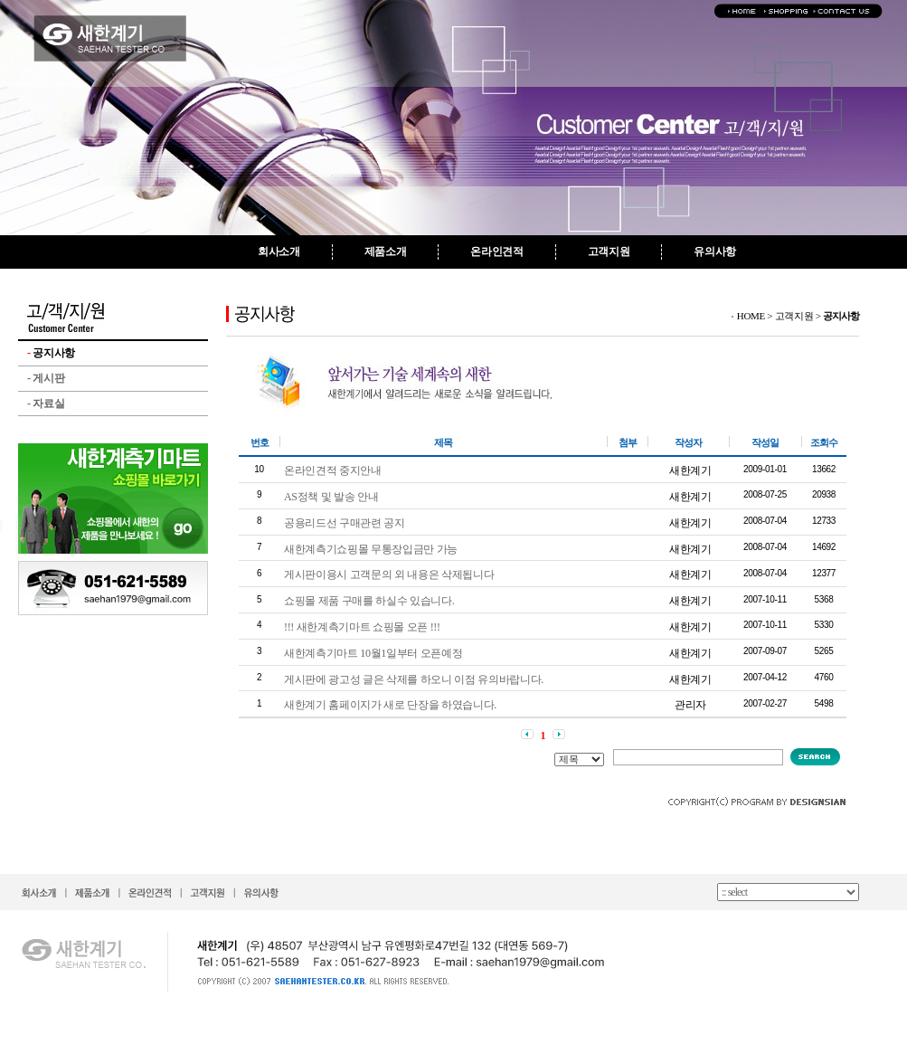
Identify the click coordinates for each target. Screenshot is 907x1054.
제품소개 (385, 251)
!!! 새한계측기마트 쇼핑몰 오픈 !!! (362, 627)
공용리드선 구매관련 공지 (344, 523)
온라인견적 (496, 251)
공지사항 (51, 353)
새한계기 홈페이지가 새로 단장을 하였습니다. (390, 704)
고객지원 (609, 251)
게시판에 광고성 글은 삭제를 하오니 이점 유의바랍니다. (413, 679)
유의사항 (715, 251)
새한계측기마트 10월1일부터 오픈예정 (373, 653)
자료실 (45, 403)
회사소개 (279, 251)
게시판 (45, 378)
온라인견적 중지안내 (333, 470)
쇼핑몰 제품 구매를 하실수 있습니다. (369, 600)
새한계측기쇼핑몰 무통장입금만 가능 (371, 549)
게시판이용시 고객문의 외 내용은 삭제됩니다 (389, 574)
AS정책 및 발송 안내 (331, 496)
